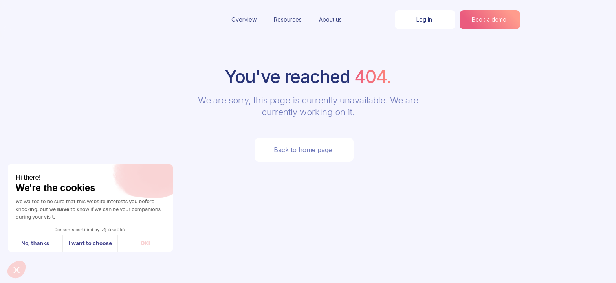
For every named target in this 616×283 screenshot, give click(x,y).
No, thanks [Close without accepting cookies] (35, 243)
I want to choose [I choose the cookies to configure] (90, 243)
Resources (288, 19)
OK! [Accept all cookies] (145, 243)
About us (330, 19)
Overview (244, 19)
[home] (131, 20)
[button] (16, 269)
